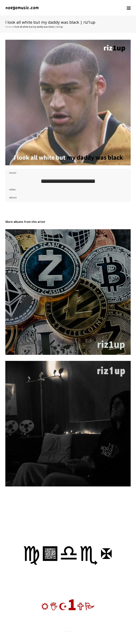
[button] (129, 8)
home (8, 26)
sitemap (68, 631)
